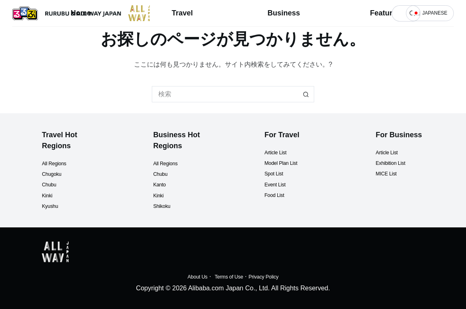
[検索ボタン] (306, 94)
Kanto (161, 173)
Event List (278, 173)
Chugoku (55, 162)
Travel (182, 13)
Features (385, 13)
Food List (277, 184)
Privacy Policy (272, 276)
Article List (279, 141)
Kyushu (52, 195)
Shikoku (164, 195)
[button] (430, 13)
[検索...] (398, 13)
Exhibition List (396, 151)
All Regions (58, 152)
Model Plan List (286, 151)
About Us (187, 276)
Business (284, 13)
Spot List (276, 162)
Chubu (51, 173)
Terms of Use (227, 276)
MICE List (390, 162)
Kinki (49, 184)
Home (81, 13)
